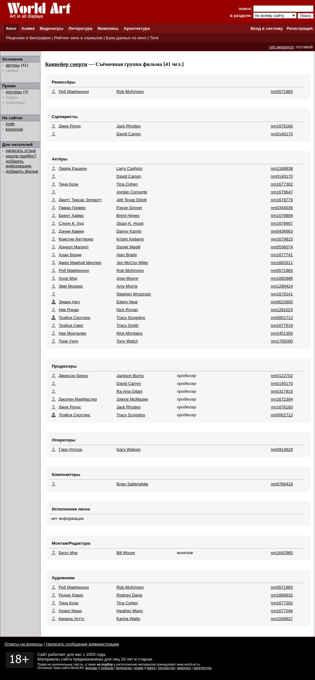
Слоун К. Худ (71, 223)
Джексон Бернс (73, 375)
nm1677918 (282, 325)
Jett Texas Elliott (131, 199)
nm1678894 (282, 215)
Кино (11, 28)
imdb (10, 123)
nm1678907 (282, 223)
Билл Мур (68, 552)
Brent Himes (127, 215)
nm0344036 (282, 207)
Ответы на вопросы (24, 644)
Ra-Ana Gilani (129, 391)
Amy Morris (126, 286)
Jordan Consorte (131, 192)
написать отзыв (21, 150)
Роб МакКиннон (74, 91)
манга (151, 668)
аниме (138, 668)
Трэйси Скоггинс (74, 317)
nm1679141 (282, 294)
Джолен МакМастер (78, 399)
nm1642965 (282, 552)
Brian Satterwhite (132, 484)
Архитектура (137, 28)
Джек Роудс (70, 126)
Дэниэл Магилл (73, 247)
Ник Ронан (69, 309)
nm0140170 (282, 134)
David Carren (128, 134)
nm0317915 (282, 391)
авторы (13, 65)
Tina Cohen (127, 184)
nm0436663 (282, 231)
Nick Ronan (127, 309)
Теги (154, 37)
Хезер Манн (70, 610)
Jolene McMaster (132, 399)
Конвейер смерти (66, 64)
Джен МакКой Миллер (80, 262)
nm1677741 (282, 254)
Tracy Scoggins (130, 317)
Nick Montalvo (129, 333)
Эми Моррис (71, 286)
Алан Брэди (70, 254)
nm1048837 (282, 618)
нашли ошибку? (21, 156)
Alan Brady (126, 254)
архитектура (202, 668)
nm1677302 (282, 184)
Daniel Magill (128, 247)
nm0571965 (282, 91)
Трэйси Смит (71, 325)
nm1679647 (282, 192)
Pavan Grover (129, 207)
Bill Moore (125, 552)
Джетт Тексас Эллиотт (80, 199)
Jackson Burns (130, 375)
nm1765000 (282, 341)
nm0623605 (282, 302)
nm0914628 (282, 449)
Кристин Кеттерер (76, 239)
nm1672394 (282, 399)
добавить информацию (18, 163)
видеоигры (124, 668)
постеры (14, 91)
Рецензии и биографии (28, 37)
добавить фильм (22, 171)
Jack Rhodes (128, 126)
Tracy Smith (127, 325)
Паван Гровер (72, 207)
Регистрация (299, 28)
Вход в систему (267, 28)
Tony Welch (127, 341)
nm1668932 (282, 595)
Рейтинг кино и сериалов (78, 37)
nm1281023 (282, 309)
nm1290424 (282, 286)
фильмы (91, 668)
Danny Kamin (128, 231)
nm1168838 (282, 168)
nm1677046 (282, 610)
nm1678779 (282, 199)
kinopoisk (14, 129)
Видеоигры (51, 28)
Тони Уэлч (68, 341)
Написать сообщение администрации (82, 644)
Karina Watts (128, 618)
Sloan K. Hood (129, 223)
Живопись (108, 28)
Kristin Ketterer (130, 239)
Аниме (28, 28)
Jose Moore (127, 278)
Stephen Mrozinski (133, 294)
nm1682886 (282, 278)
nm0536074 (282, 247)
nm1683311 (282, 262)
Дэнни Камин (71, 231)
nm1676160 (282, 126)
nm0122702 (282, 375)
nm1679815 (282, 239)
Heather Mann (129, 610)
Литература (80, 28)
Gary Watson (128, 449)
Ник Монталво (72, 333)
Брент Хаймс (71, 215)
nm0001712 (282, 317)
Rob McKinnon (130, 91)
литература (166, 668)
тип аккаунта (281, 47)
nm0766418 (282, 484)
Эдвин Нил (69, 302)
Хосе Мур (68, 278)
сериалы (107, 668)
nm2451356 (282, 333)
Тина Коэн (68, 184)
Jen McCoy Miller (132, 262)
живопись (184, 668)
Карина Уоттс (71, 618)
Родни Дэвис (71, 595)
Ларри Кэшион (73, 168)
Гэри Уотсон (70, 449)
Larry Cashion (129, 168)
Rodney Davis (129, 595)
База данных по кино (126, 37)
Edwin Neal (126, 302)
